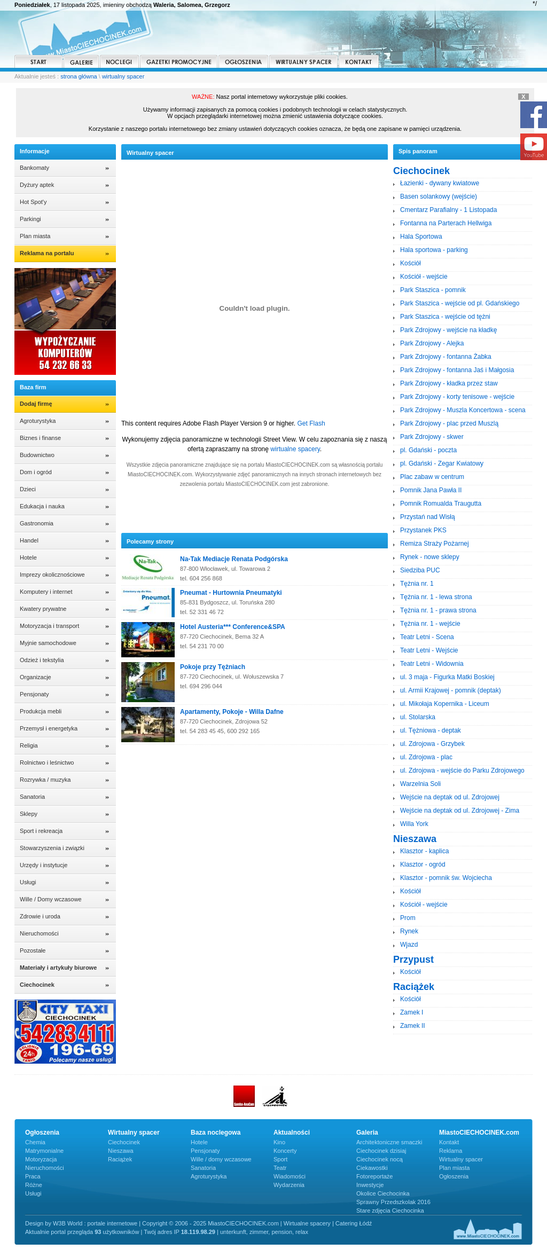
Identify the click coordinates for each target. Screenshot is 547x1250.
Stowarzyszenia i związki (52, 848)
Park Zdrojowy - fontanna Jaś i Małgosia (457, 370)
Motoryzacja (41, 1159)
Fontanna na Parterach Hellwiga (445, 223)
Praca (33, 1176)
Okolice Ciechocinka (383, 1193)
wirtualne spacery (294, 449)
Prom (408, 918)
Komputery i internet (46, 591)
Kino (279, 1142)
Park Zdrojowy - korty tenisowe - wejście (457, 396)
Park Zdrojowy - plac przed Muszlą (449, 423)
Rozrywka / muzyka (45, 779)
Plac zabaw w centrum (432, 477)
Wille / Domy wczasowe (51, 899)
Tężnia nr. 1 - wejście (430, 623)
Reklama (450, 1150)
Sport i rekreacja (41, 831)
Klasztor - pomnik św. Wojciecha (446, 878)
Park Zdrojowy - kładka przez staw (449, 383)
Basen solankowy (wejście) (438, 196)
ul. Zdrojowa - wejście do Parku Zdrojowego (462, 770)
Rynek (409, 931)
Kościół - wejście (424, 276)
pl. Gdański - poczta (428, 450)
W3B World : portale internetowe (95, 1223)
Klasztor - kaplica (424, 851)
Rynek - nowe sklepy (429, 557)
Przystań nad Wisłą (427, 517)
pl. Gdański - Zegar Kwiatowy (441, 463)
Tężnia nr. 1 (417, 583)
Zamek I (411, 1012)
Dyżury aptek (37, 185)
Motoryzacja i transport (49, 626)
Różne (33, 1185)
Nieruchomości (39, 933)
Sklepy (28, 814)
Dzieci (28, 489)
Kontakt (449, 1142)
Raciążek (120, 1159)
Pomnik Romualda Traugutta (440, 503)
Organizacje (35, 677)
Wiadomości (290, 1176)
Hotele (28, 557)
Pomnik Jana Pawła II (431, 490)
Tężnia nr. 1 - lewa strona (436, 597)
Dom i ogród (36, 472)
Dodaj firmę (36, 403)
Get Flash (311, 423)
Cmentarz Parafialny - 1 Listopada (448, 210)
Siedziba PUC (420, 570)
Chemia (35, 1142)
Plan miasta (35, 236)
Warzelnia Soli (420, 784)
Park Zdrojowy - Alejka (432, 343)
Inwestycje (370, 1185)
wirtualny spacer (123, 76)
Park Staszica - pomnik (433, 290)
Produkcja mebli (40, 711)
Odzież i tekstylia (42, 660)
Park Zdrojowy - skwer (432, 437)
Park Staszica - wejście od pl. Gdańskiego (459, 303)
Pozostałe (32, 950)
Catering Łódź (353, 1223)
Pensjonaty (34, 694)
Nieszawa (121, 1150)
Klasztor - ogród (423, 864)
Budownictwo (37, 455)
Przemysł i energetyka (48, 728)
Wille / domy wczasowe (221, 1159)
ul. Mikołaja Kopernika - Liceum (444, 703)
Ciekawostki (372, 1168)
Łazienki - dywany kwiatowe (439, 183)
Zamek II (412, 1025)
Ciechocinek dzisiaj (381, 1150)
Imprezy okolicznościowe (52, 574)
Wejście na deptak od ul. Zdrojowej (449, 797)
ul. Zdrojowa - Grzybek (432, 744)
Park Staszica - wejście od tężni (445, 316)
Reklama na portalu (47, 253)
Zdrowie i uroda (40, 916)
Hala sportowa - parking (434, 250)
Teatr (280, 1168)
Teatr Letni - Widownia (432, 663)
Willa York (414, 824)
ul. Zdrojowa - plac (426, 757)
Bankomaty (34, 167)
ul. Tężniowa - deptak (430, 730)
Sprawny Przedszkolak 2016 (393, 1202)
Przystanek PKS (423, 530)
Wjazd (409, 944)
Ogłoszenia (453, 1176)
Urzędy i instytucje (43, 865)
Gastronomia (36, 523)
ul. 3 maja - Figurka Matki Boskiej (447, 677)
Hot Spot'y (33, 202)
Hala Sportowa (421, 236)
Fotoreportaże (374, 1176)
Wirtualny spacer (461, 1159)
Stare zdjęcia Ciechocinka (390, 1210)
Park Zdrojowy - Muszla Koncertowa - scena (463, 410)
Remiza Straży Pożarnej (434, 543)
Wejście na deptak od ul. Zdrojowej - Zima (459, 810)
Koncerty (285, 1150)
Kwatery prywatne (43, 609)
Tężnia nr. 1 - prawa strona (438, 610)
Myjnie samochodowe (48, 643)
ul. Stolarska (417, 717)
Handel (29, 540)
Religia (29, 745)
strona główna (78, 76)
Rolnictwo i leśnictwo (47, 762)
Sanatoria (32, 796)
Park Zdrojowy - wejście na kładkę (448, 330)
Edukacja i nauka (42, 506)
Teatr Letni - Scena (427, 637)
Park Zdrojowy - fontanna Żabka (445, 356)
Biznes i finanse (40, 438)
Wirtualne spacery (307, 1223)
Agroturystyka (38, 421)
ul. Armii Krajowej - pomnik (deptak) (450, 690)
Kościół (410, 263)
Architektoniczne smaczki (389, 1142)
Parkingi (30, 219)
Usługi (28, 882)
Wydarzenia (289, 1185)
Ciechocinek (124, 1142)
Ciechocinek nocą (379, 1159)
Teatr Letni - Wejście (429, 650)
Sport (280, 1159)
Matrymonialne (44, 1150)
